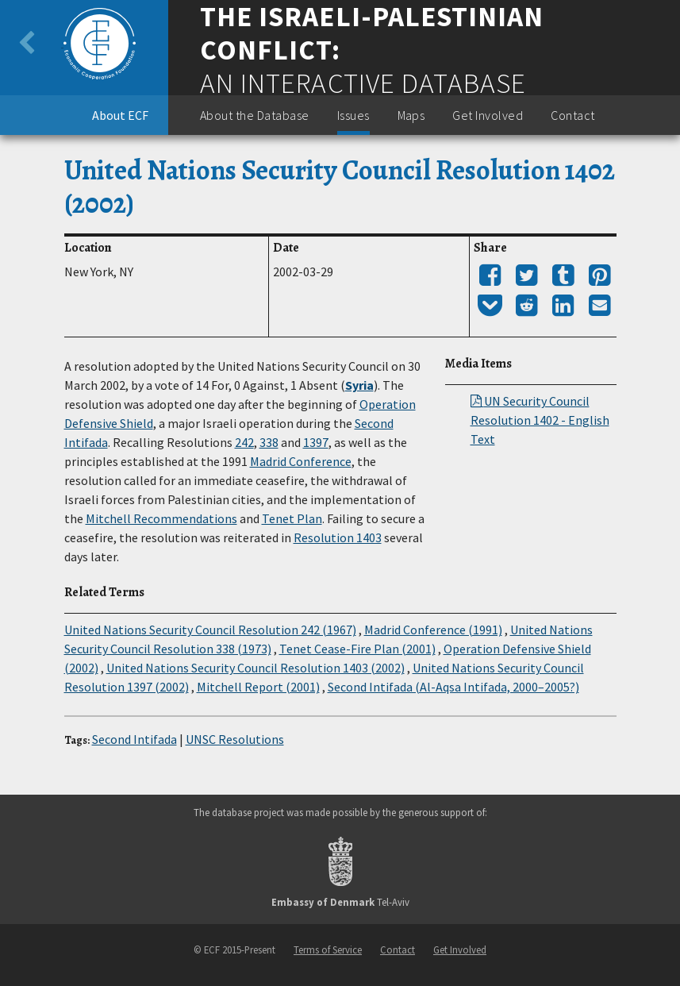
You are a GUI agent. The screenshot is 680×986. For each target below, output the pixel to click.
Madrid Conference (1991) (433, 629)
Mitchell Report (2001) (258, 687)
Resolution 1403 (338, 537)
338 (269, 442)
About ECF (120, 115)
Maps (411, 115)
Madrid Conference (301, 461)
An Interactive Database (363, 83)
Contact (572, 115)
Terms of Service (328, 949)
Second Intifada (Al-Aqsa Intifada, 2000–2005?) (453, 687)
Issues (353, 115)
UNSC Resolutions (235, 739)
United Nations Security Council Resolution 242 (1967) (210, 629)
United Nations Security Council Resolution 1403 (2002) (255, 668)
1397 (315, 442)
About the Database (254, 115)
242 (244, 442)
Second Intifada (134, 739)
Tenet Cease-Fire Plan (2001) (357, 649)
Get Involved (487, 115)
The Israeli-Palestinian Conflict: (372, 33)
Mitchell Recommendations (161, 518)
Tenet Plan (292, 518)
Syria (359, 385)
